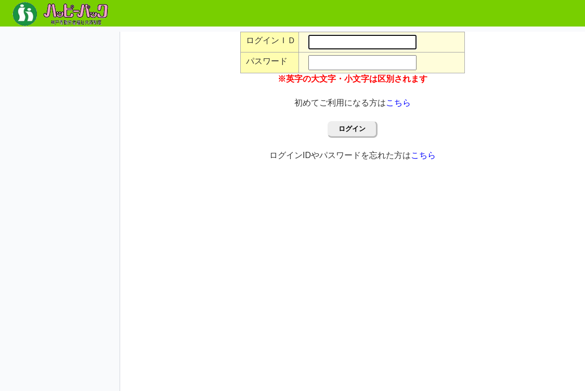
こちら (398, 102)
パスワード (267, 61)
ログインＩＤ (271, 40)
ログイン (352, 129)
